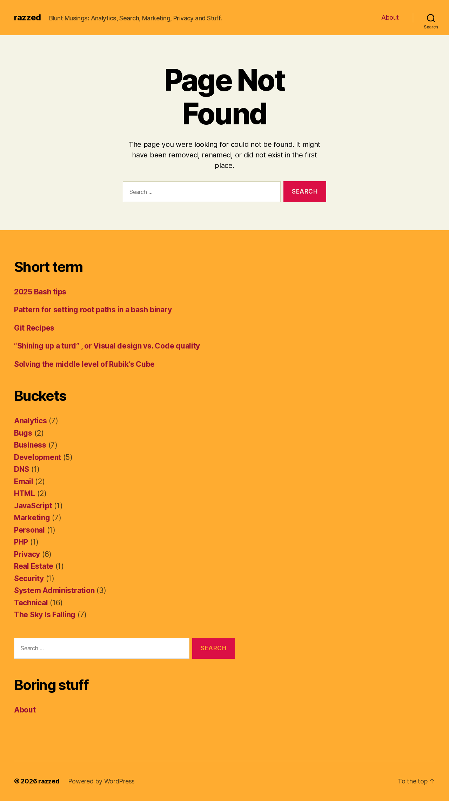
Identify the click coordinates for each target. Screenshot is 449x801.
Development (37, 457)
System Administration (54, 590)
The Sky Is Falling (44, 614)
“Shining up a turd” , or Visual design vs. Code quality (107, 345)
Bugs (23, 433)
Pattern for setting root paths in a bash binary (93, 309)
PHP (21, 542)
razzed (27, 17)
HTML (24, 493)
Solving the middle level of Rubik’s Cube (84, 364)
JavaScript (33, 505)
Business (30, 445)
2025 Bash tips (40, 291)
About (390, 17)
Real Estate (33, 566)
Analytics (30, 420)
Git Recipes (34, 328)
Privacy (27, 554)
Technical (31, 602)
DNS (21, 469)
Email (23, 481)
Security (29, 578)
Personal (29, 530)
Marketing (32, 517)
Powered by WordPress (101, 781)
